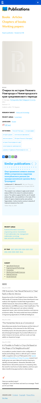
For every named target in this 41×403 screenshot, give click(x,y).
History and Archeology (22, 112)
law (18, 234)
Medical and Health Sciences (15, 272)
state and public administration (14, 238)
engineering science (10, 232)
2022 (31, 249)
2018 (17, 252)
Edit (38, 401)
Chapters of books (14, 22)
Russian (14, 122)
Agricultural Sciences (12, 266)
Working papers (13, 26)
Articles (17, 17)
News (4, 284)
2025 (19, 249)
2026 (16, 249)
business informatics (10, 229)
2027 (12, 249)
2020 (9, 252)
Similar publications (17, 164)
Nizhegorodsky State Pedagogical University (22, 100)
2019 (13, 252)
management (24, 234)
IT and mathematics (10, 234)
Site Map (5, 398)
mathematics (8, 236)
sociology (16, 236)
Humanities (10, 270)
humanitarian (22, 232)
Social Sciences (11, 276)
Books (6, 17)
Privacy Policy (30, 395)
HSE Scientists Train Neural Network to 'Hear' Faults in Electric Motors (20, 292)
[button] (5, 167)
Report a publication (7, 33)
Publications (18, 9)
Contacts (15, 395)
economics (20, 229)
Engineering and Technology (15, 268)
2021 (6, 252)
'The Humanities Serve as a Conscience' (18, 323)
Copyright (22, 395)
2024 (23, 249)
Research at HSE (19, 33)
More (21, 252)
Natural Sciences (11, 274)
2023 (27, 249)
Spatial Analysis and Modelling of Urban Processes (19, 357)
